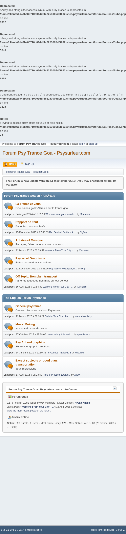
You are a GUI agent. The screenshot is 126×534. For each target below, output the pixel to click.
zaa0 (77, 374)
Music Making (25, 324)
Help (93, 530)
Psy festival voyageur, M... (63, 268)
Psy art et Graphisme (30, 258)
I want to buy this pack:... (60, 334)
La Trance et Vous (28, 204)
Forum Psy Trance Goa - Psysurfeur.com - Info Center (42, 389)
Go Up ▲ (120, 530)
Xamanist (85, 214)
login (82, 143)
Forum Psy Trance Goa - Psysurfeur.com (46, 153)
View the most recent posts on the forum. (29, 410)
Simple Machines (33, 530)
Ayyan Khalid (82, 402)
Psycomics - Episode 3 (59, 352)
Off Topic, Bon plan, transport (36, 276)
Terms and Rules (106, 530)
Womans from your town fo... (60, 214)
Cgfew (83, 232)
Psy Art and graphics (30, 342)
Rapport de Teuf (27, 222)
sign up (93, 143)
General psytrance (28, 306)
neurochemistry (83, 316)
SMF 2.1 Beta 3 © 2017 (12, 530)
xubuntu (79, 352)
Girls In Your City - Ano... (58, 316)
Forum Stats (18, 396)
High (83, 268)
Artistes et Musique (29, 240)
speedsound (83, 334)
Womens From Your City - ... (60, 250)
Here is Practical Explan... (56, 374)
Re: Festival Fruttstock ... (62, 232)
